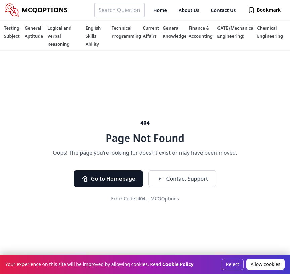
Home (160, 10)
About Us (189, 10)
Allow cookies (265, 264)
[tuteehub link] (12, 31)
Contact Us (223, 10)
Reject (232, 264)
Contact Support (182, 178)
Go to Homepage (108, 178)
